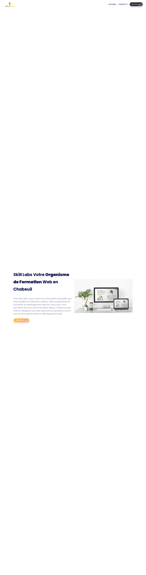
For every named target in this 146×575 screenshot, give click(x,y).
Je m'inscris (137, 4)
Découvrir (23, 322)
